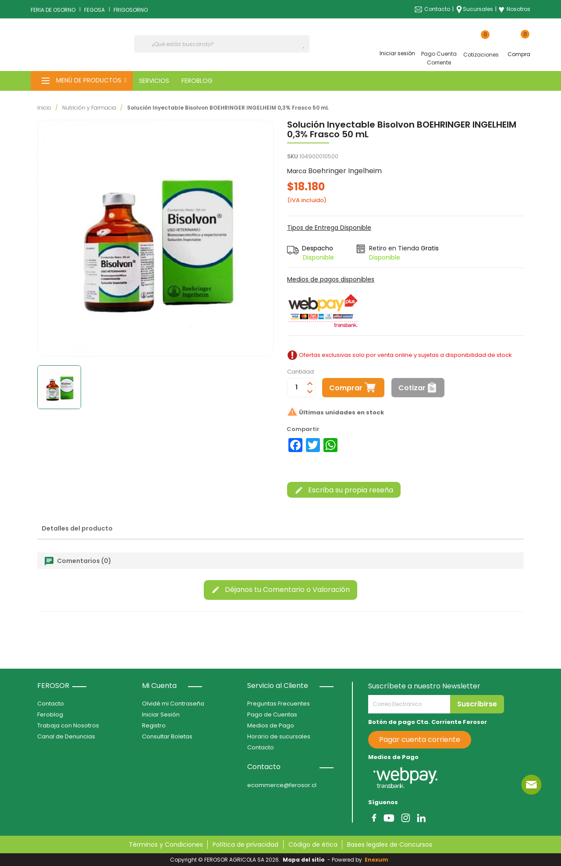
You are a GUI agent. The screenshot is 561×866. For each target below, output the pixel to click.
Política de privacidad (245, 844)
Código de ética (312, 844)
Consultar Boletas (167, 736)
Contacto (437, 9)
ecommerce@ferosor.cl (281, 785)
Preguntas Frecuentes (278, 703)
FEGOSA (94, 10)
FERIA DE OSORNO (53, 10)
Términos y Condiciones (166, 844)
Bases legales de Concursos (389, 844)
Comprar (345, 388)
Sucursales (478, 9)
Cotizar (412, 388)
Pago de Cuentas (272, 714)
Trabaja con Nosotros (68, 725)
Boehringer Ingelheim (345, 171)
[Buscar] (221, 44)
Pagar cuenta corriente (419, 739)
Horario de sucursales (278, 736)
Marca (296, 171)
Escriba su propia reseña (344, 490)
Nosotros (514, 9)
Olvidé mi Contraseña (173, 703)
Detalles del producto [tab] (77, 528)
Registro (154, 725)
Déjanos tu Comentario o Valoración (280, 589)
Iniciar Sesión (161, 714)
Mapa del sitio (303, 859)
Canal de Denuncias (66, 736)
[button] (82, 81)
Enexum (378, 859)
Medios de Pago (270, 725)
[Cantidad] (296, 387)
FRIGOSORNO (131, 10)
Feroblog (50, 714)
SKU (292, 156)
